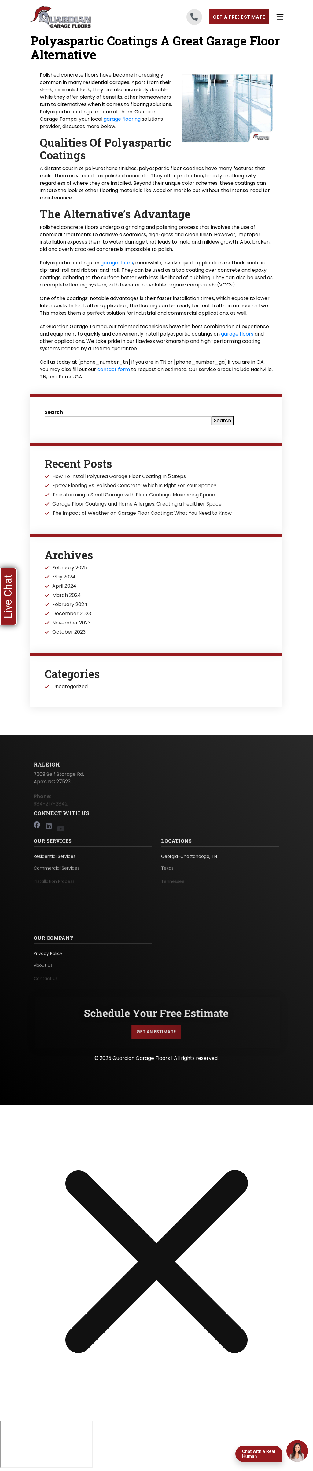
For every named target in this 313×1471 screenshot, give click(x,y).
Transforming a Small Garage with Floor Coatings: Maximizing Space (133, 495)
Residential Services (54, 859)
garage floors (117, 262)
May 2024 (63, 577)
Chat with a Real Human (258, 1454)
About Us (43, 969)
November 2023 (71, 623)
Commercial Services (56, 872)
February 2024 (69, 604)
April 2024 (64, 586)
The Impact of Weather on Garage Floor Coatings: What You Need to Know (142, 513)
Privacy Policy (48, 956)
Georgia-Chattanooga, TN (189, 859)
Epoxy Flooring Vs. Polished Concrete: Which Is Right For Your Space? (134, 486)
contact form (113, 369)
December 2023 (71, 614)
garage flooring (122, 119)
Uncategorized (70, 687)
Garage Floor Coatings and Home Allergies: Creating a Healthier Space (137, 504)
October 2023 (69, 632)
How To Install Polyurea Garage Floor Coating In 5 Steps (119, 476)
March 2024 (66, 595)
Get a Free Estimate (239, 17)
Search (54, 412)
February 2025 (69, 568)
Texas (167, 872)
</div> (46, 1445)
